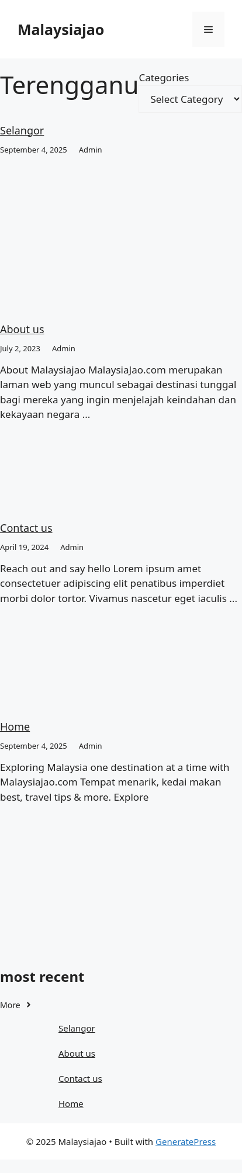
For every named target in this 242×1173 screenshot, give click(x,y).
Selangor (22, 130)
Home (15, 726)
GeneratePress (185, 1141)
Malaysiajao (61, 29)
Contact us (26, 528)
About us (22, 329)
